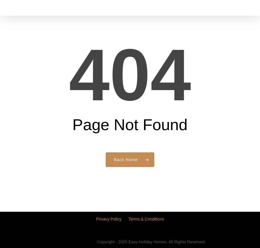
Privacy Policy (109, 219)
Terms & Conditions (146, 219)
